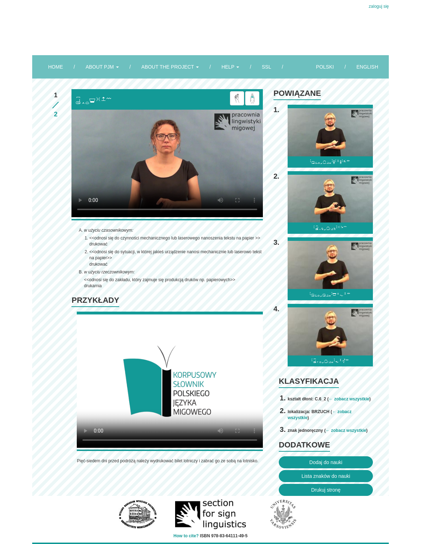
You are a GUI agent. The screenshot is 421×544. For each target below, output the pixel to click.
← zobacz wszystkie (349, 399)
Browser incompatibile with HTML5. (167, 163)
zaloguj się (379, 6)
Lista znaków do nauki (325, 476)
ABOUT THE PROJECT (170, 67)
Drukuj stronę (325, 490)
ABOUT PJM (102, 67)
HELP (230, 67)
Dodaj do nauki (325, 462)
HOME (55, 67)
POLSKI (325, 67)
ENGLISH (367, 67)
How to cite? (185, 535)
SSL (266, 67)
